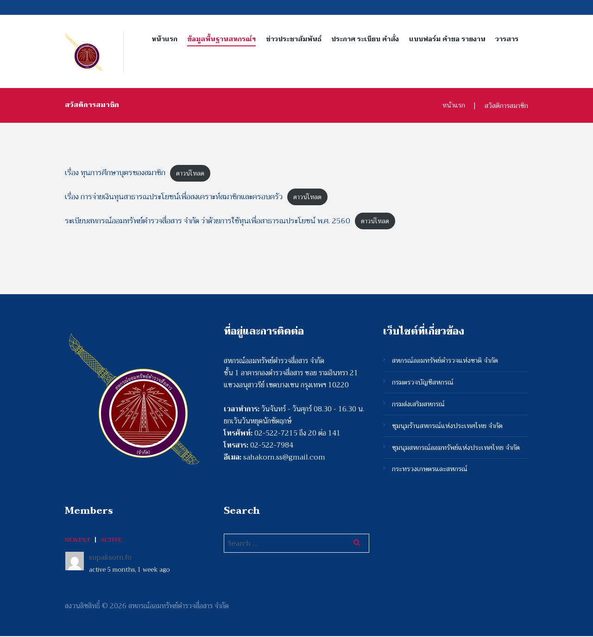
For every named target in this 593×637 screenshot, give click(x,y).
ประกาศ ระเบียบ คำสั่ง (365, 39)
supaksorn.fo (111, 559)
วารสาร (506, 39)
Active (111, 541)
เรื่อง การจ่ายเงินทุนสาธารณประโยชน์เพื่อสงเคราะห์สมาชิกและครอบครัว (182, 197)
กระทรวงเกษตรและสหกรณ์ (430, 473)
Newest (77, 541)
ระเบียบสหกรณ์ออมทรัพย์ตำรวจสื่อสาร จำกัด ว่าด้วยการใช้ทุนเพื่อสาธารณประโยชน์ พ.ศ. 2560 (218, 221)
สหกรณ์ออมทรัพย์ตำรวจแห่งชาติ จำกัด (445, 362)
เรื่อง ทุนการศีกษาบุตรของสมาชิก (119, 172)
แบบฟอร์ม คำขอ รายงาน (447, 39)
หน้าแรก (164, 39)
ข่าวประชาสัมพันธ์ (294, 39)
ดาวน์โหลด (198, 173)
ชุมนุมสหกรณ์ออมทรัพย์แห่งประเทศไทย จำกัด (456, 451)
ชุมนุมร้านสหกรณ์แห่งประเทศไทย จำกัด (448, 429)
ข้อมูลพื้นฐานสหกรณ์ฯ (221, 39)
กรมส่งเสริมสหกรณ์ (418, 407)
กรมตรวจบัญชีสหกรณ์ (423, 384)
